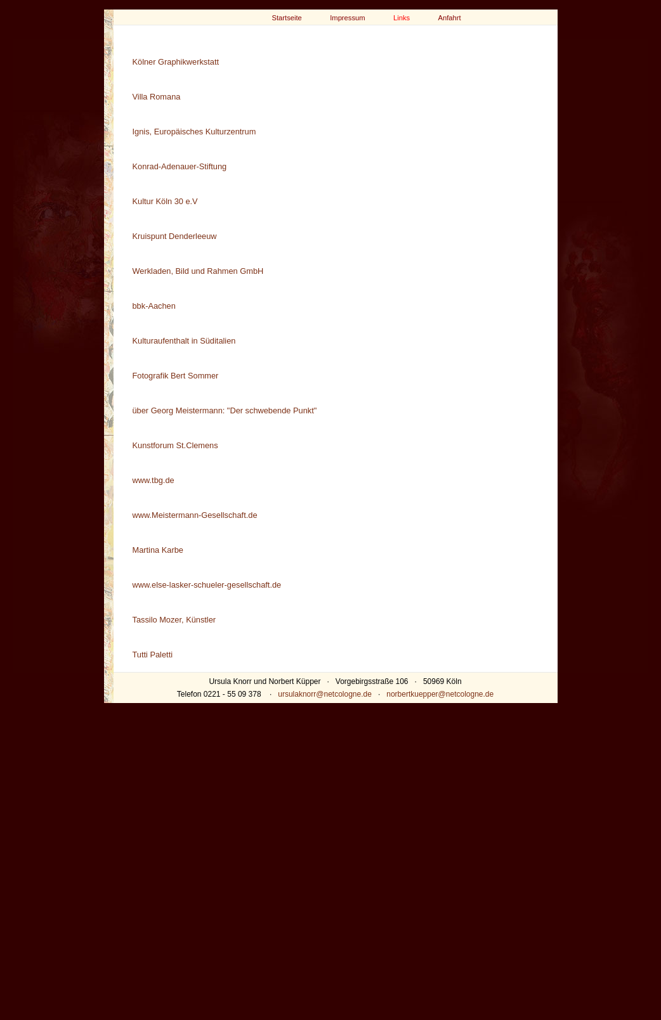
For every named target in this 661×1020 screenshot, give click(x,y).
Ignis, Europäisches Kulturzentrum (194, 131)
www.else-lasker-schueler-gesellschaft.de (207, 585)
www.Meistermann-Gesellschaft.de (195, 515)
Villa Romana (157, 96)
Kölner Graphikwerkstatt (176, 62)
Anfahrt (449, 18)
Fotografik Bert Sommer (176, 375)
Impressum (347, 18)
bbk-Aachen (154, 306)
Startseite (287, 18)
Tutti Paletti (153, 654)
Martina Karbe (158, 550)
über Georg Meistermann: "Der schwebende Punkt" (225, 410)
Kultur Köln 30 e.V (165, 201)
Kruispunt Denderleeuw (175, 236)
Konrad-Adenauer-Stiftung (180, 166)
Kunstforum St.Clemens (175, 445)
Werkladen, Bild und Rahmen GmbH (198, 271)
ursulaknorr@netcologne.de (325, 694)
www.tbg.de (153, 480)
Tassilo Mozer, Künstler (174, 619)
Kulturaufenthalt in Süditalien (184, 340)
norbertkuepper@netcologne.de (440, 694)
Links (401, 18)
